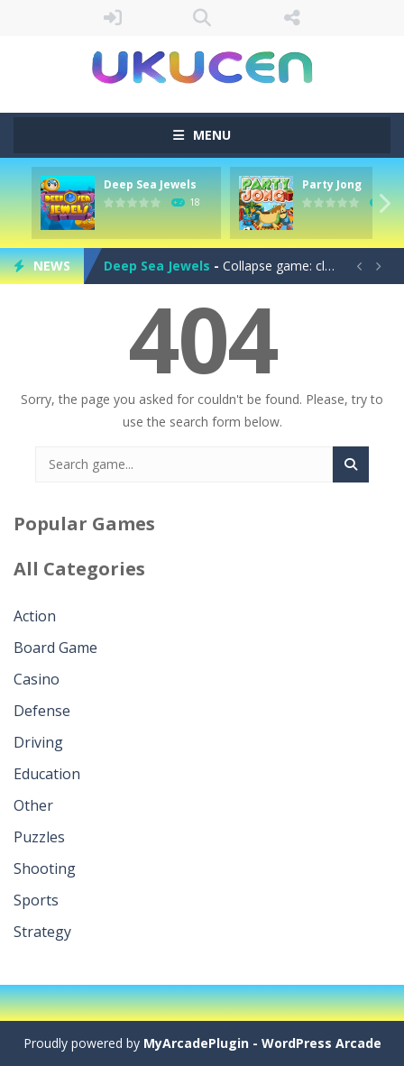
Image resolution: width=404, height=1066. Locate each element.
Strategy (42, 932)
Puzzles (39, 837)
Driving (38, 742)
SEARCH (202, 18)
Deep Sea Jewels (150, 184)
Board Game (55, 647)
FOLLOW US (292, 18)
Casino (37, 679)
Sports (36, 900)
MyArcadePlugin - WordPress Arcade (262, 1043)
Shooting (45, 868)
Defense (42, 711)
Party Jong (332, 184)
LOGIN (112, 18)
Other (33, 805)
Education (47, 774)
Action (35, 616)
